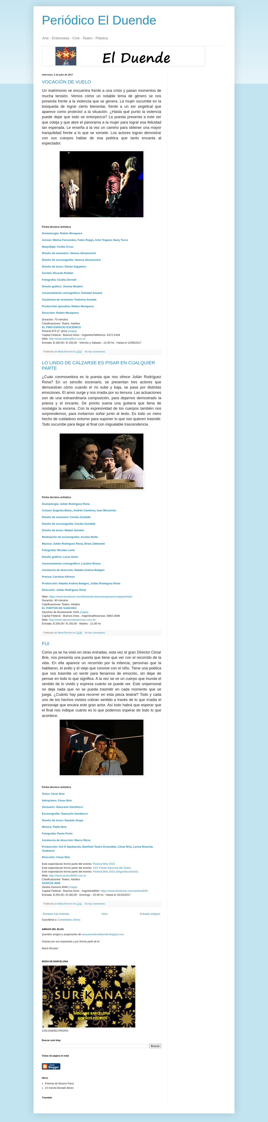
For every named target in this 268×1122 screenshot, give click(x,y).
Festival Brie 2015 (104, 863)
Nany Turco (120, 240)
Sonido (46, 273)
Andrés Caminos (84, 510)
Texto (45, 793)
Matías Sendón (74, 530)
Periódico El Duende (99, 20)
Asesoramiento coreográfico (60, 292)
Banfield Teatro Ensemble (99, 846)
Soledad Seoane (91, 292)
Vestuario (48, 807)
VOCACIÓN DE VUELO (66, 81)
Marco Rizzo (82, 840)
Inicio (105, 913)
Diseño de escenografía (57, 259)
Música (46, 543)
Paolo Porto (65, 833)
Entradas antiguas (150, 913)
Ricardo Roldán (63, 273)
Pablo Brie (60, 826)
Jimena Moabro (73, 286)
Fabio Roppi (85, 240)
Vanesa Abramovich (83, 253)
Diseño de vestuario (55, 253)
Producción (49, 583)
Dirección (48, 312)
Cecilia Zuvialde (80, 517)
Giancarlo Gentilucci (69, 807)
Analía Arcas (65, 246)
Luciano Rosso (91, 563)
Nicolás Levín (66, 550)
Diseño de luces (52, 266)
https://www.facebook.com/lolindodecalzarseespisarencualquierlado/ (90, 596)
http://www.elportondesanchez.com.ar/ (72, 619)
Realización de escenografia (60, 537)
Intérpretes (49, 800)
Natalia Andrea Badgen (89, 570)
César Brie (57, 793)
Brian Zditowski (94, 543)
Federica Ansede (85, 299)
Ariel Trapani (103, 240)
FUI (45, 643)
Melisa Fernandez (64, 240)
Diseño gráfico (51, 286)
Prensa (46, 576)
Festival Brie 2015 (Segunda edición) (115, 871)
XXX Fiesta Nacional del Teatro (112, 867)
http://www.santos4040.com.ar (67, 875)
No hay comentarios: (95, 351)
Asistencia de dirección (57, 570)
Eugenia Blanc (62, 510)
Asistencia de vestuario (57, 299)
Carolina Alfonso (64, 576)
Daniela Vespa (73, 820)
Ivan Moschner (106, 510)
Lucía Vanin (70, 556)
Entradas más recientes (56, 913)
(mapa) (72, 331)
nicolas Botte (89, 537)
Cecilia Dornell (66, 279)
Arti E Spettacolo (70, 846)
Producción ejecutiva (56, 306)
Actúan (46, 240)
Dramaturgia (50, 233)
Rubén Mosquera (71, 233)
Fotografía (48, 279)
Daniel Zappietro (75, 266)
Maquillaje (48, 246)
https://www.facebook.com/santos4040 (124, 890)
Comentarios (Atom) (69, 919)
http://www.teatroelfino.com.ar (67, 338)
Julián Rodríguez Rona (75, 503)
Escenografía (50, 813)
